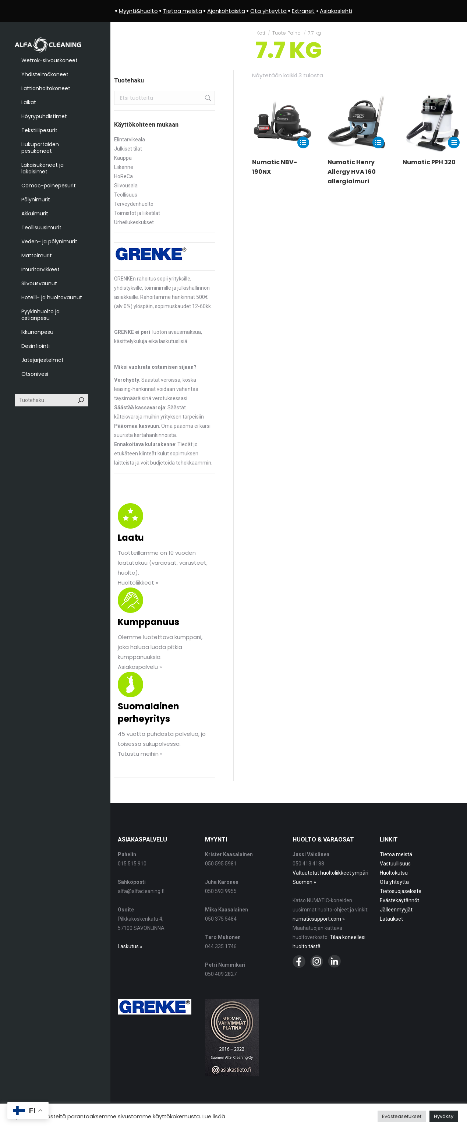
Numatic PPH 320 (429, 162)
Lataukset (391, 919)
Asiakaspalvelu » (140, 667)
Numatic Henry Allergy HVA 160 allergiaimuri (352, 172)
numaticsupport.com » (319, 919)
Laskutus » (130, 946)
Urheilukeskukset (134, 222)
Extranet (303, 11)
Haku (207, 98)
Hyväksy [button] (443, 1116)
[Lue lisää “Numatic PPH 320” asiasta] (454, 142)
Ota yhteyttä (394, 882)
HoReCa (123, 176)
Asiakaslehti (336, 11)
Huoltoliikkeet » (138, 582)
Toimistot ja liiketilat (137, 213)
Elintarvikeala (129, 139)
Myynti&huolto (138, 11)
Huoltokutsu (394, 873)
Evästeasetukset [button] (401, 1116)
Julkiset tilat (128, 149)
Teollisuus (125, 195)
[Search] (51, 400)
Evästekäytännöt (399, 900)
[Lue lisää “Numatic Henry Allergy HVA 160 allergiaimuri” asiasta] (378, 142)
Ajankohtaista (226, 11)
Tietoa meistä (396, 854)
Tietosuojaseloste (400, 891)
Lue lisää (213, 1116)
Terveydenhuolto (133, 204)
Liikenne (123, 167)
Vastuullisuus (395, 864)
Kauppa (123, 158)
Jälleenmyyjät (396, 910)
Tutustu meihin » (140, 754)
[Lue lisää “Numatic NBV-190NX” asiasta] (303, 142)
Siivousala (126, 185)
